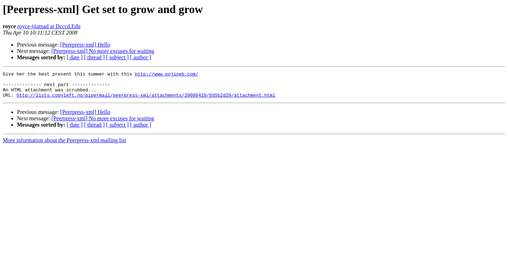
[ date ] (75, 57)
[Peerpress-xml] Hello (85, 45)
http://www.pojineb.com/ (166, 75)
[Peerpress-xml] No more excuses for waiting (103, 51)
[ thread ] (94, 57)
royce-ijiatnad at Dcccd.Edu (48, 26)
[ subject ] (117, 57)
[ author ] (140, 57)
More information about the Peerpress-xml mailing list (64, 146)
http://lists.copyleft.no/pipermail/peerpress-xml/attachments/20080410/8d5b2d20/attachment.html (146, 100)
